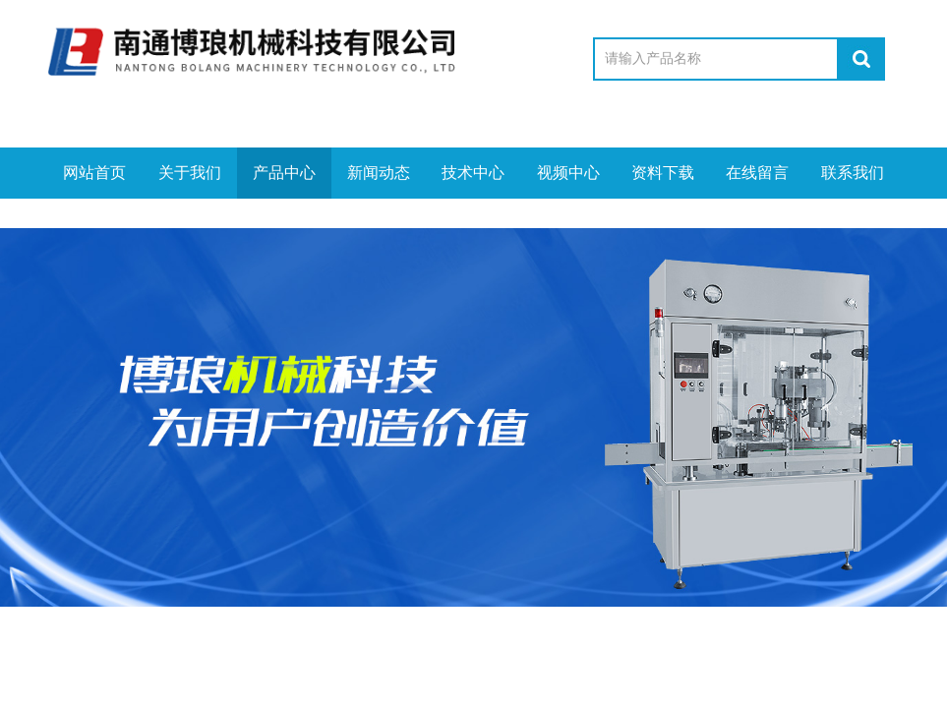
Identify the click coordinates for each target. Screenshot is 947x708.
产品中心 (284, 172)
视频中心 (568, 172)
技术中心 (473, 172)
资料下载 (662, 172)
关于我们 (189, 172)
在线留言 (757, 172)
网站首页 (94, 172)
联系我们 (852, 172)
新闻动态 (378, 172)
